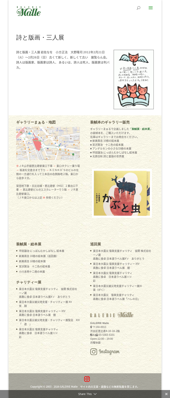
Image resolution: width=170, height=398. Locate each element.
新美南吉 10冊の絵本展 (32, 261)
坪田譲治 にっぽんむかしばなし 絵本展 (41, 251)
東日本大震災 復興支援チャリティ (38, 333)
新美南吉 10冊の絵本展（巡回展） (39, 256)
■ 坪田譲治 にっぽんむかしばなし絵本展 (113, 152)
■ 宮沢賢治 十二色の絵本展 (107, 144)
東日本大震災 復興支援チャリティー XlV (42, 313)
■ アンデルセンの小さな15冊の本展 (110, 148)
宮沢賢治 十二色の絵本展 (34, 266)
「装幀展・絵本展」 (140, 128)
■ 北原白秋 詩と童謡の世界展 (107, 156)
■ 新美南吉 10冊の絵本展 (104, 140)
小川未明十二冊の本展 (32, 271)
